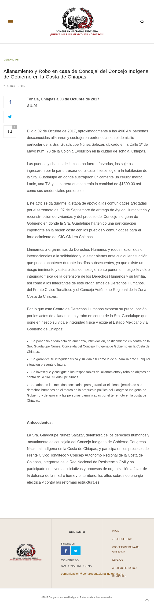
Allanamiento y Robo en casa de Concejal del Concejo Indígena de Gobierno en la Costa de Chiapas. (76, 73)
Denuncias (11, 59)
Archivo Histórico (124, 568)
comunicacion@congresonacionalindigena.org (92, 573)
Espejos (117, 560)
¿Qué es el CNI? (122, 539)
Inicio (116, 531)
